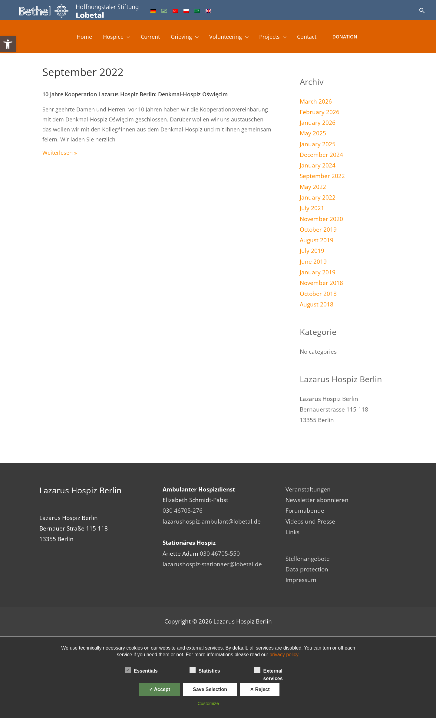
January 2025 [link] (317, 144)
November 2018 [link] (321, 283)
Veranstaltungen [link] (308, 489)
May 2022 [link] (313, 187)
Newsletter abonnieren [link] (317, 500)
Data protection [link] (307, 570)
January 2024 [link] (317, 165)
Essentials (141, 669)
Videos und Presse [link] (310, 521)
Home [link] (78, 37)
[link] (8, 44)
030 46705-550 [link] (220, 554)
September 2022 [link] (322, 176)
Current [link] (147, 37)
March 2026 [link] (316, 101)
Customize (208, 703)
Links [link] (292, 532)
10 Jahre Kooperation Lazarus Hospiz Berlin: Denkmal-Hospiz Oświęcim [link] (135, 94)
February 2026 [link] (319, 112)
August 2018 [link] (316, 304)
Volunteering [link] (227, 37)
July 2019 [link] (312, 251)
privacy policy (283, 654)
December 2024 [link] (321, 155)
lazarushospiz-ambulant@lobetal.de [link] (212, 521)
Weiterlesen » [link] (59, 152)
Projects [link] (273, 37)
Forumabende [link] (305, 511)
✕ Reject (259, 689)
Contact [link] (312, 37)
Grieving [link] (181, 37)
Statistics (205, 669)
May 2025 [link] (313, 133)
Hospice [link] (108, 37)
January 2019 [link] (317, 272)
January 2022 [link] (317, 197)
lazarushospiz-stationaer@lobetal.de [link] (212, 564)
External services (268, 670)
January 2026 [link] (317, 123)
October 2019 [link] (318, 229)
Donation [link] (351, 37)
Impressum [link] (301, 580)
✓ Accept (159, 689)
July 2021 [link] (312, 208)
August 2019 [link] (316, 240)
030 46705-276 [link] (183, 511)
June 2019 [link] (313, 262)
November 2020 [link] (321, 219)
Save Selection (210, 689)
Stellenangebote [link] (308, 559)
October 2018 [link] (318, 294)
